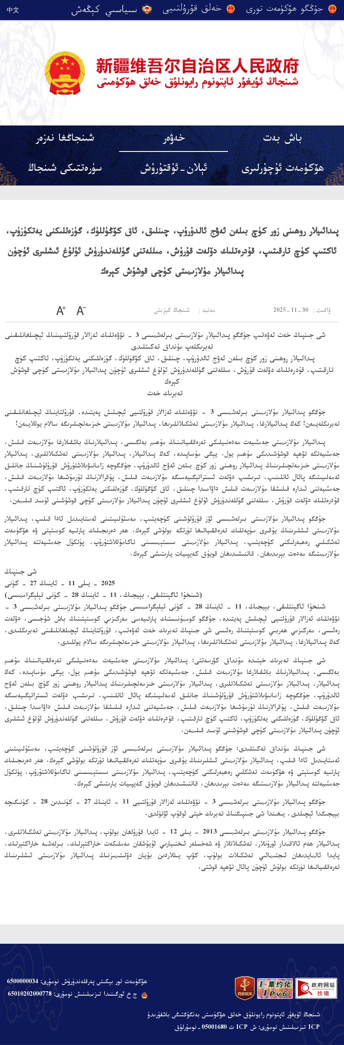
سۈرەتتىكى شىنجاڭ (65, 170)
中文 (13, 9)
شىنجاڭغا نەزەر (65, 140)
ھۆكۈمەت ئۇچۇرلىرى (282, 170)
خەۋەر (174, 140)
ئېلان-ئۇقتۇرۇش (173, 170)
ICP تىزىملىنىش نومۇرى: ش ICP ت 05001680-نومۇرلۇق (247, 1028)
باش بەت (282, 140)
